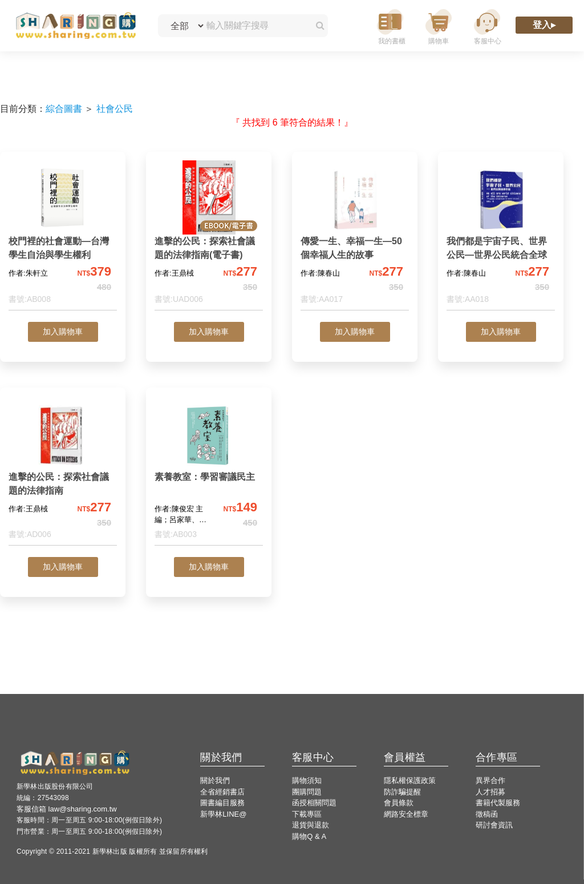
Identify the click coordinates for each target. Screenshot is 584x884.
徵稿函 (487, 814)
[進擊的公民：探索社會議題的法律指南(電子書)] (209, 235)
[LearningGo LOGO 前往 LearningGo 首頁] (75, 26)
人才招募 (490, 792)
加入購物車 (63, 331)
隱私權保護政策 (410, 780)
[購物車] (439, 26)
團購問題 (307, 792)
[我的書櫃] (390, 26)
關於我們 (215, 780)
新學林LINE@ (223, 814)
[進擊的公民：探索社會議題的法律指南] (63, 471)
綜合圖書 (64, 109)
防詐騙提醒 (402, 792)
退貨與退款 (310, 825)
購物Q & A (309, 836)
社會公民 (114, 109)
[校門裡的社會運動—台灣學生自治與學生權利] (63, 235)
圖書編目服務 (222, 802)
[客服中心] (487, 26)
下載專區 (307, 814)
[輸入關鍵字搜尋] (254, 25)
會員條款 (398, 802)
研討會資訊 (494, 825)
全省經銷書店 (222, 792)
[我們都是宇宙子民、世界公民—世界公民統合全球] (501, 235)
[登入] (544, 26)
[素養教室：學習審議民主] (209, 471)
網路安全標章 (406, 814)
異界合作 (490, 780)
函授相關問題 (314, 802)
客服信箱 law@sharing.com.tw (67, 809)
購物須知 (307, 780)
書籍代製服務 (498, 802)
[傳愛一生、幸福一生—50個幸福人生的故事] (355, 235)
